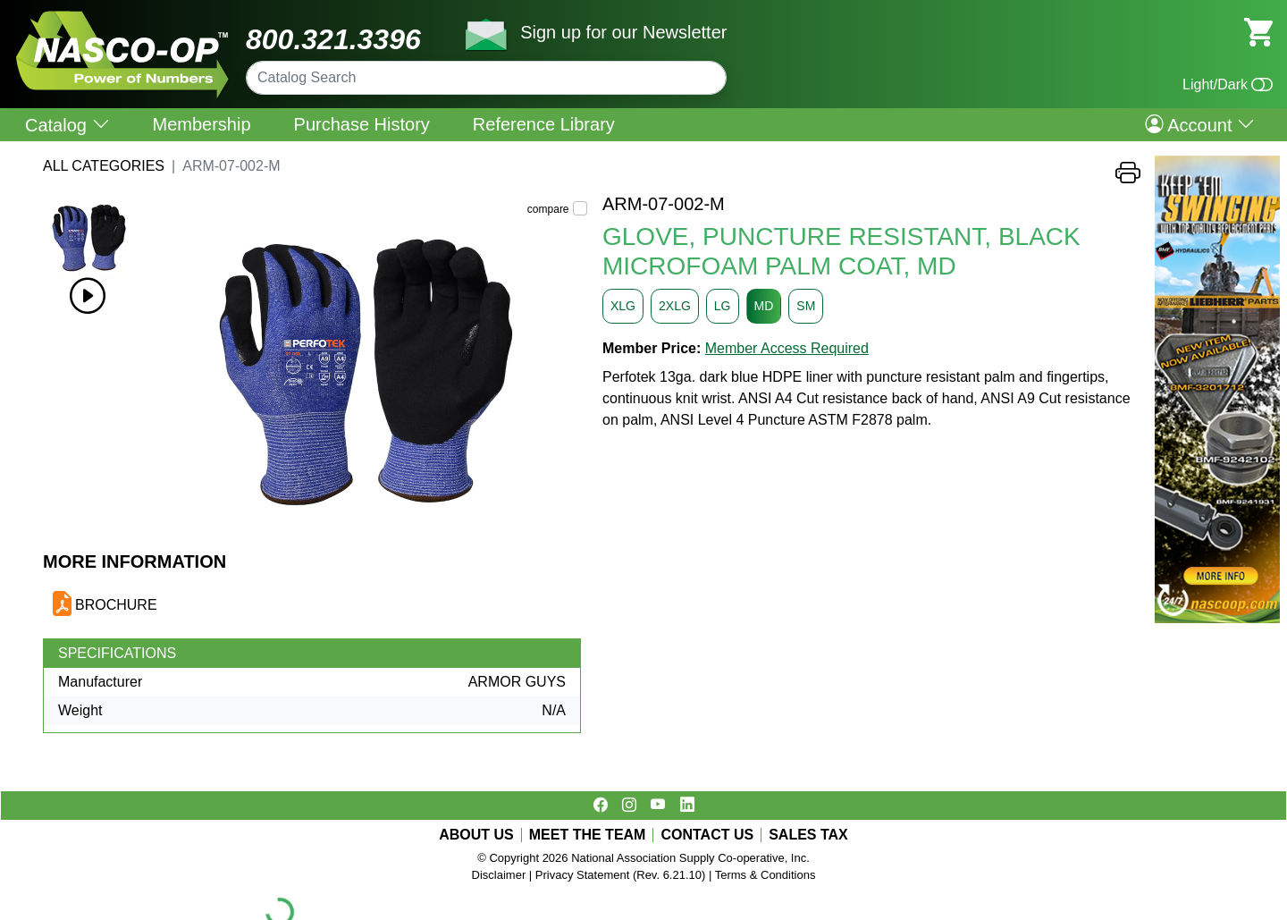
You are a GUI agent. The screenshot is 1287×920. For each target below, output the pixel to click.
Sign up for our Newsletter (623, 32)
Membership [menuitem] (202, 124)
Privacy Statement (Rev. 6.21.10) (620, 875)
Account (1200, 124)
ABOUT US (476, 835)
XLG (622, 306)
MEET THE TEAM (587, 835)
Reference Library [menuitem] (544, 124)
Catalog (67, 124)
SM (805, 306)
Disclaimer (499, 875)
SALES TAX (808, 835)
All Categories (103, 165)
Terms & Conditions (765, 875)
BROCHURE (116, 604)
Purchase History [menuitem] (362, 124)
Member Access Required (787, 348)
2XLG (675, 306)
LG (722, 306)
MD (764, 306)
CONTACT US (706, 835)
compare (548, 209)
